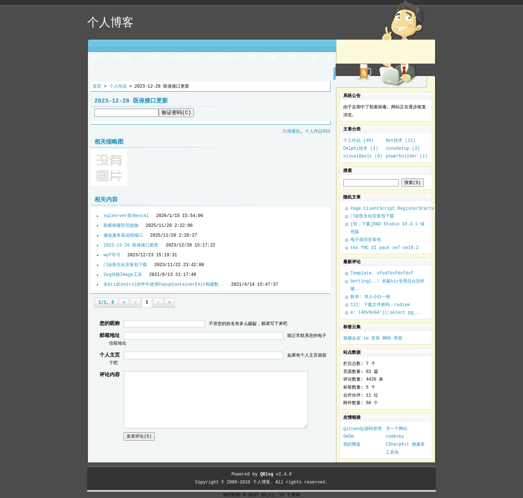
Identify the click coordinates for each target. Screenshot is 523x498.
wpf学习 (112, 255)
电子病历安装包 (365, 239)
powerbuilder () (406, 156)
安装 (375, 338)
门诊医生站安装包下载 (125, 265)
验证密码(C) (176, 113)
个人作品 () (358, 140)
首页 (97, 86)
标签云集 (352, 327)
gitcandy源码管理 (362, 428)
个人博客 (261, 482)
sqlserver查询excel (126, 215)
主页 (97, 57)
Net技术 (151, 57)
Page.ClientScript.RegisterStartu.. (394, 208)
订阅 (312, 57)
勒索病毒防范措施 (121, 225)
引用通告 (291, 131)
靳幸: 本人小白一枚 (370, 297)
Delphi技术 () (360, 148)
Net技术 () (400, 140)
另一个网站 (397, 428)
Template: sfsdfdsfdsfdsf (381, 273)
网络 (386, 338)
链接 (292, 57)
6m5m (348, 436)
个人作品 (122, 57)
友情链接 (352, 417)
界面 (398, 338)
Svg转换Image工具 (123, 274)
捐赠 (252, 57)
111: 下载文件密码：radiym (380, 305)
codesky (395, 436)
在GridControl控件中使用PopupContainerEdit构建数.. (164, 284)
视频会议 (352, 338)
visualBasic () (362, 156)
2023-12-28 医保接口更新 (131, 245)
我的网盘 (352, 444)
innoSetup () (403, 148)
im (365, 338)
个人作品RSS (318, 131)
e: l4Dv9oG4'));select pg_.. (385, 312)
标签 (272, 57)
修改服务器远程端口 (123, 235)
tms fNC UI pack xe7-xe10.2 (384, 247)
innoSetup (223, 57)
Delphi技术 (185, 57)
